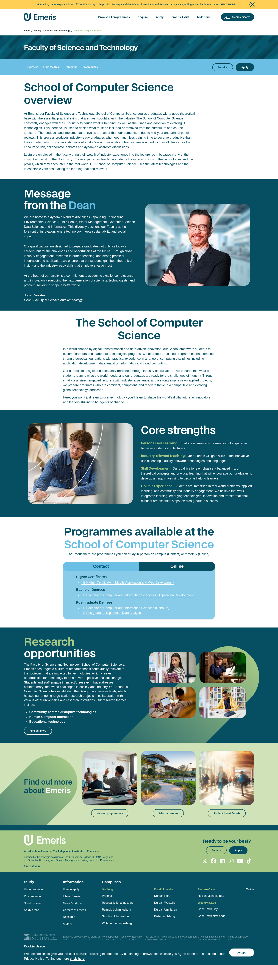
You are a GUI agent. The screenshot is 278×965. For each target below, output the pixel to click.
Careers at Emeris (74, 909)
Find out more (38, 730)
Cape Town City (208, 909)
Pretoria (107, 895)
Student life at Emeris (226, 813)
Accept (241, 952)
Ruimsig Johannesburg (116, 909)
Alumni (67, 923)
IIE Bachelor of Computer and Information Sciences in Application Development (137, 595)
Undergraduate (33, 889)
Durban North (162, 895)
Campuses (111, 882)
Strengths (71, 67)
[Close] (252, 5)
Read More (228, 4)
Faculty (39, 30)
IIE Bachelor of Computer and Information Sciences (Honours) (125, 608)
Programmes (90, 67)
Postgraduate (32, 896)
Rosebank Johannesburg (118, 902)
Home (28, 30)
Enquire (143, 17)
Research (69, 916)
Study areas (31, 909)
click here (77, 958)
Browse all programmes (114, 17)
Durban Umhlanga (165, 909)
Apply (159, 17)
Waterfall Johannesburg (117, 923)
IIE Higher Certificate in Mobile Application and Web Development (127, 582)
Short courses (32, 903)
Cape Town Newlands (211, 915)
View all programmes (110, 813)
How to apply (71, 889)
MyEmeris (203, 17)
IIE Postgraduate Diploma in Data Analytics (111, 613)
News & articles (72, 903)
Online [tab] (177, 566)
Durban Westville (165, 902)
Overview (32, 67)
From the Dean (51, 67)
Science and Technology (59, 30)
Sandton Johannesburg (116, 916)
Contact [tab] (101, 566)
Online (250, 889)
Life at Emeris (71, 896)
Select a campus (168, 813)
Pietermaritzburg (164, 916)
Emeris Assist (180, 17)
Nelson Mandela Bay (211, 895)
